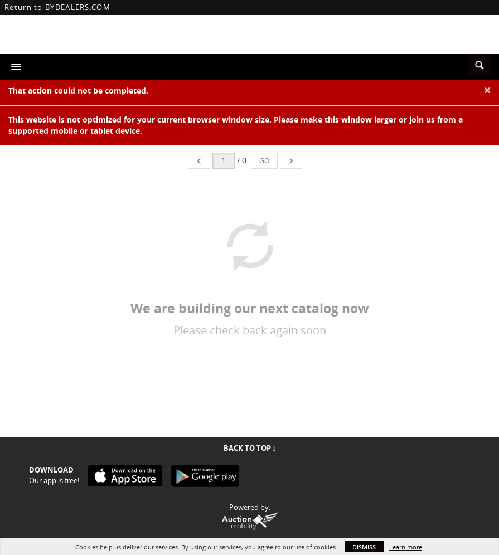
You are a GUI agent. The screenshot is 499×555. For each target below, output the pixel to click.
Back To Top (249, 448)
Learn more (405, 547)
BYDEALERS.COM (77, 7)
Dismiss (364, 547)
